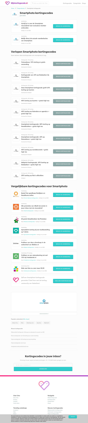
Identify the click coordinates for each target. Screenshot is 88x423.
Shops (84, 3)
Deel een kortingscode (63, 281)
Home (12, 8)
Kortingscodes (67, 3)
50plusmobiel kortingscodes (55, 410)
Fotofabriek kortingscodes (30, 260)
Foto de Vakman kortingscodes (31, 198)
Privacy (15, 399)
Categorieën (77, 3)
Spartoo (39, 322)
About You (15, 322)
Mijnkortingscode (52, 397)
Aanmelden (43, 369)
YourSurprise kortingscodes (30, 271)
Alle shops (26, 319)
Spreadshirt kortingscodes (30, 234)
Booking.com (30, 322)
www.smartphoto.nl (44, 313)
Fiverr (14, 413)
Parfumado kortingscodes (54, 412)
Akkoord (73, 416)
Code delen (16, 403)
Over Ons (15, 397)
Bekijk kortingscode (63, 63)
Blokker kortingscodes (29, 247)
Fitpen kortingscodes (53, 413)
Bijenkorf (46, 322)
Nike (22, 322)
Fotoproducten (21, 8)
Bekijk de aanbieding (63, 26)
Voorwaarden (24, 67)
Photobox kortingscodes (29, 221)
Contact (15, 401)
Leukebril (15, 410)
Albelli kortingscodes (28, 210)
